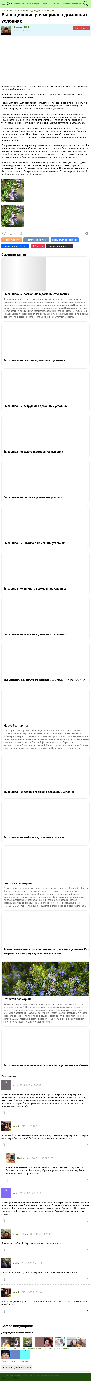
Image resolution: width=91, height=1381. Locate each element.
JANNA (15, 1263)
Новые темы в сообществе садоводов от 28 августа (27, 10)
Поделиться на (15, 245)
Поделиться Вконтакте (36, 239)
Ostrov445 (48, 1343)
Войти (57, 3)
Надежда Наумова (27, 1343)
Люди (44, 3)
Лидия (15, 1343)
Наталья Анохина (60, 1343)
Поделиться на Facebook (64, 239)
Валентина (25, 1356)
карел (15, 1356)
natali (15, 1193)
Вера (71, 1343)
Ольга (6, 1343)
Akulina (20, 1158)
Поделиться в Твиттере (59, 245)
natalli (15, 1126)
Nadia (15, 1085)
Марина (6, 1356)
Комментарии (33, 3)
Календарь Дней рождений (17, 1367)
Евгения (39, 1343)
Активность (19, 3)
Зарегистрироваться (72, 3)
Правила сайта (8, 1375)
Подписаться (81, 27)
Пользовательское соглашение (47, 1375)
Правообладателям (23, 1375)
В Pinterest (38, 245)
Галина (81, 1343)
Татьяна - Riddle (22, 27)
